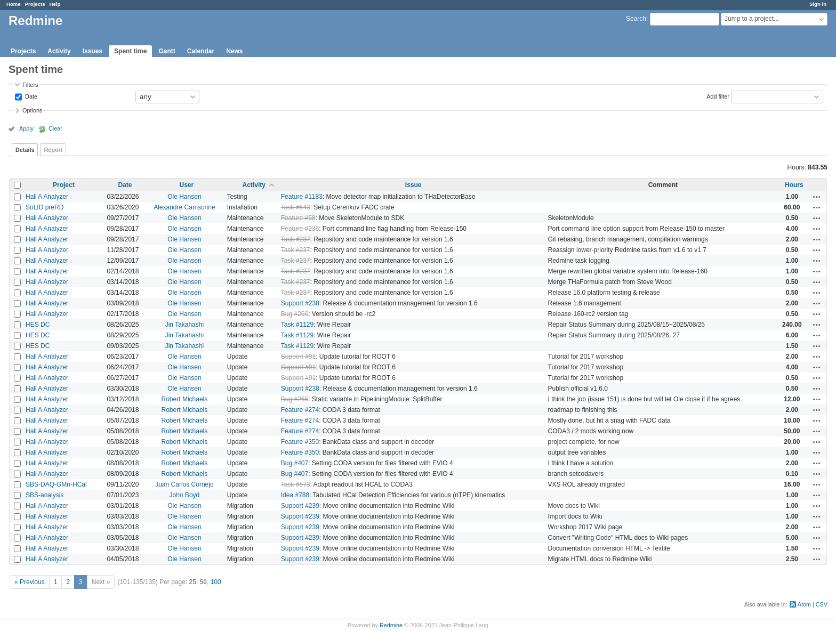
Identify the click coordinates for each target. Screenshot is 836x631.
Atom (804, 604)
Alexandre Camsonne (184, 207)
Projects (35, 4)
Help (55, 4)
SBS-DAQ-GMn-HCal (56, 484)
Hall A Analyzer (47, 196)
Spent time (130, 51)
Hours (794, 185)
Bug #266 (294, 314)
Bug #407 (294, 463)
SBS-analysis (44, 495)
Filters (30, 85)
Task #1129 (297, 324)
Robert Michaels (185, 399)
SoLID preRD (44, 207)
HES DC (38, 324)
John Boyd (185, 495)
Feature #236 (300, 228)
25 (192, 582)
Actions (817, 196)
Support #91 (298, 356)
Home (13, 4)
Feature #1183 (302, 196)
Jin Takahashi (184, 324)
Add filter (717, 96)
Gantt (166, 51)
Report (53, 150)
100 (216, 582)
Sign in (817, 4)
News (234, 51)
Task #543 (295, 207)
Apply (26, 128)
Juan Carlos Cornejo (184, 484)
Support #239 (300, 505)
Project (64, 185)
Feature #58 (298, 218)
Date (30, 96)
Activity (58, 51)
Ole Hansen (184, 196)
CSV (821, 604)
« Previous (29, 582)
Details (24, 150)
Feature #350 (300, 442)
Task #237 (295, 239)
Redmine (391, 625)
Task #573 (295, 484)
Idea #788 (295, 495)
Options (32, 110)
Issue (413, 185)
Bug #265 (294, 399)
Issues (92, 51)
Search (636, 18)
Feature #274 (300, 410)
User (187, 185)
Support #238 (300, 303)
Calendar (200, 51)
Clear (55, 128)
